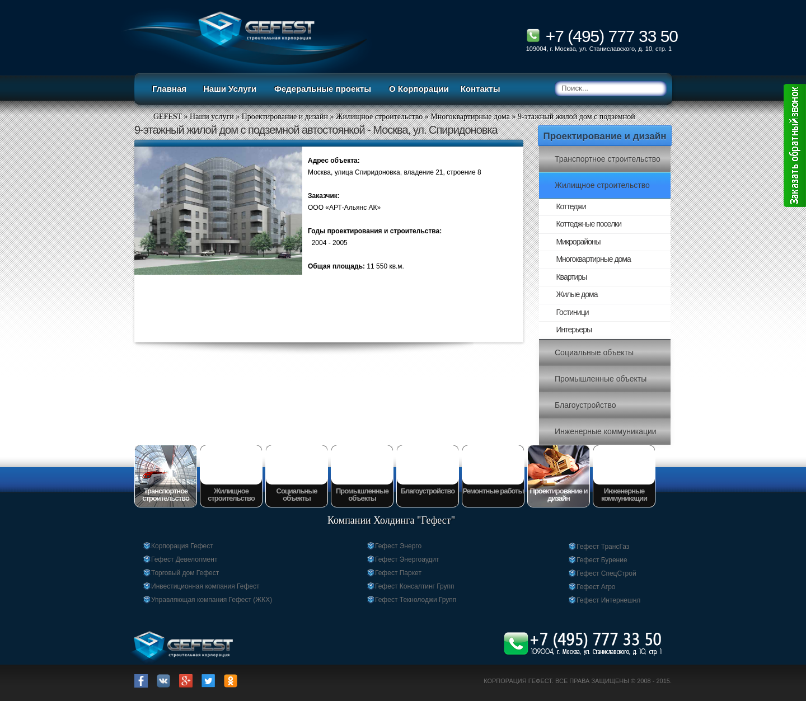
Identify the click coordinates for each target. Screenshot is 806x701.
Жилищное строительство (602, 185)
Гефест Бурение (602, 560)
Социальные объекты (594, 352)
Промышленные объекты (600, 378)
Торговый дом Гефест (185, 573)
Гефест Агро (596, 587)
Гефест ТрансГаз (603, 547)
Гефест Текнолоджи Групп (415, 600)
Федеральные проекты (322, 88)
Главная (169, 88)
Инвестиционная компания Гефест (205, 586)
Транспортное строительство (607, 158)
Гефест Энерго (398, 546)
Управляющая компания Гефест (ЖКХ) (211, 600)
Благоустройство (585, 405)
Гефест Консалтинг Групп (414, 586)
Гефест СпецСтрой (606, 573)
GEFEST (167, 116)
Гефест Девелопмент (184, 559)
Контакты (480, 88)
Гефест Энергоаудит (407, 559)
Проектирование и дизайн (605, 136)
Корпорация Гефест (182, 546)
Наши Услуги (229, 88)
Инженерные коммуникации (606, 431)
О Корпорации (419, 88)
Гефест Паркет (398, 573)
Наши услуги (212, 116)
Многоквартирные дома (470, 116)
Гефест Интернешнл (608, 600)
